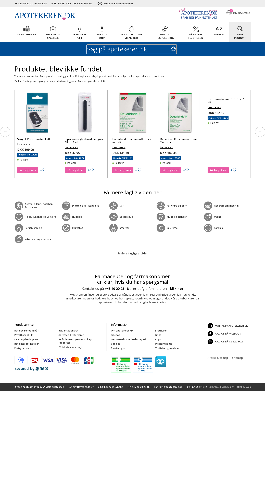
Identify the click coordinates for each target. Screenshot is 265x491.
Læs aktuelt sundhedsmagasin (129, 339)
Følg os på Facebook (224, 333)
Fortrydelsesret (23, 348)
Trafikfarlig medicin (167, 348)
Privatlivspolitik (23, 335)
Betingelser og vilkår (26, 330)
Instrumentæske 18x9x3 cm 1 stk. (226, 100)
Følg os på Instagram (225, 341)
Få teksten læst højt (70, 347)
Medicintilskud (163, 343)
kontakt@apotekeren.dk (228, 325)
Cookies (115, 343)
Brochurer (161, 330)
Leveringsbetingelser (26, 339)
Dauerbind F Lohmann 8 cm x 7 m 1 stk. (131, 140)
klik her (176, 288)
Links (158, 335)
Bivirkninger (118, 348)
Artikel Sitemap (218, 358)
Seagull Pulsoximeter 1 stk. (34, 139)
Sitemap (237, 358)
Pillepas (115, 335)
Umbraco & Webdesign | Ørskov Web (230, 386)
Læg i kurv (28, 170)
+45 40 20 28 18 (117, 288)
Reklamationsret (68, 330)
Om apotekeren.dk (122, 330)
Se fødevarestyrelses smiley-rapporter (75, 341)
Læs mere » (23, 144)
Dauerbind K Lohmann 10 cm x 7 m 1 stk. (179, 140)
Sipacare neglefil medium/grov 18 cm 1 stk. (84, 140)
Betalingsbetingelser (26, 343)
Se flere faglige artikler (132, 253)
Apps (158, 339)
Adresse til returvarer (71, 335)
